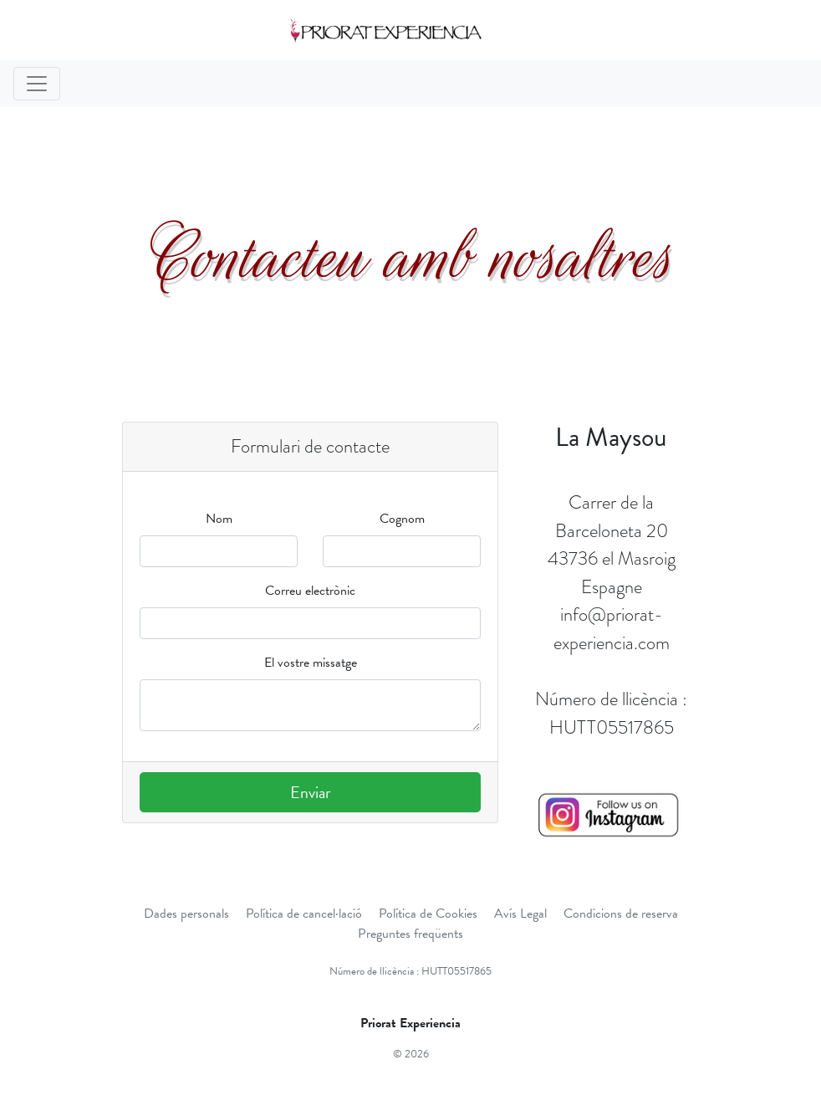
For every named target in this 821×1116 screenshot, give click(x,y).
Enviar (310, 792)
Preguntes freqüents (410, 934)
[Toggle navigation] (36, 83)
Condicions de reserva (620, 914)
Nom (219, 519)
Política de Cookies (428, 914)
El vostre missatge (310, 663)
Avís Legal (520, 914)
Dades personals (186, 914)
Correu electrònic (310, 591)
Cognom (402, 519)
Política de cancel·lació (304, 914)
